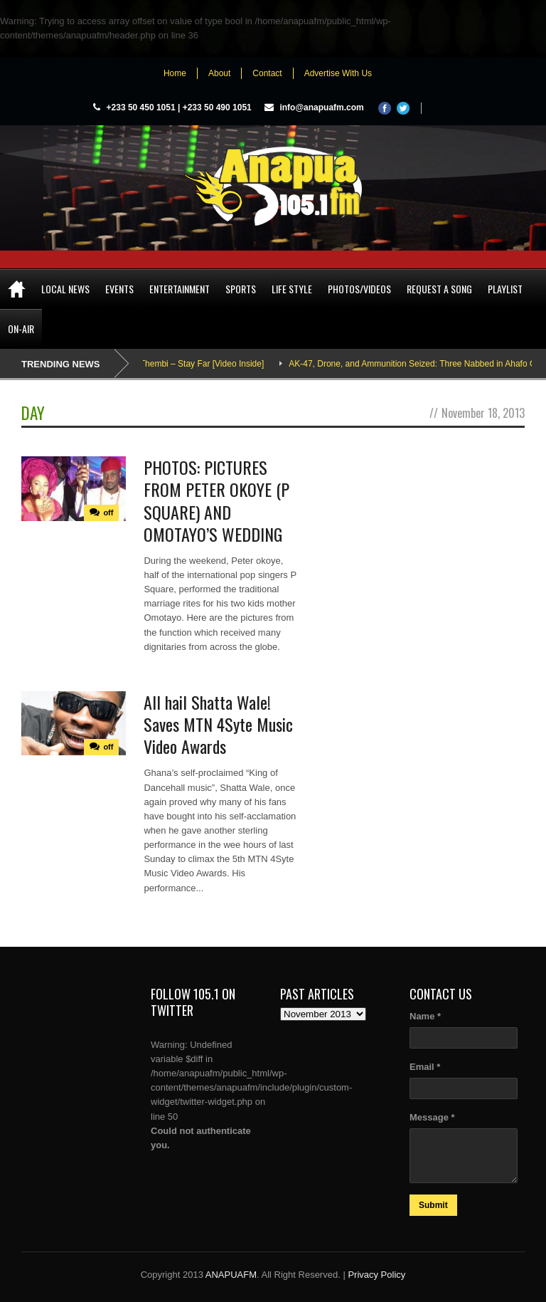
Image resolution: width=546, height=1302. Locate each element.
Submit (433, 1205)
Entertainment (179, 288)
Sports (240, 288)
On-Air (21, 328)
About (219, 73)
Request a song (439, 288)
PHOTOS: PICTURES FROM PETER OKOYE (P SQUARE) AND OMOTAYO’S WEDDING (216, 500)
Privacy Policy (376, 1274)
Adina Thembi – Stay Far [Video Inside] (196, 364)
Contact (267, 73)
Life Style (292, 288)
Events (119, 288)
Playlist (505, 288)
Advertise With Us (338, 73)
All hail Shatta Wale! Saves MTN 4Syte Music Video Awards (218, 724)
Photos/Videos (359, 288)
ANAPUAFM (231, 1274)
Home (175, 73)
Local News (65, 288)
